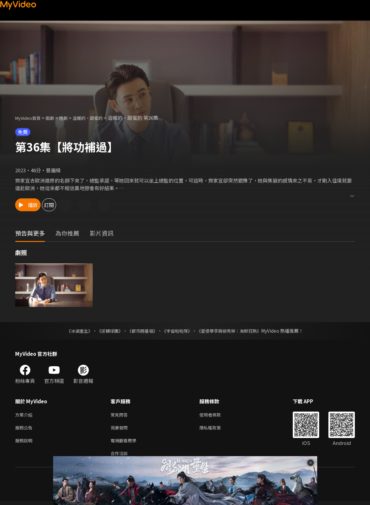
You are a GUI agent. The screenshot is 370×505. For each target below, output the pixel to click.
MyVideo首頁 (30, 117)
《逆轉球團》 (106, 330)
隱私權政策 (215, 428)
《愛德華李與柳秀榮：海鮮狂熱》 (233, 330)
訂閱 (71, 204)
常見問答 (120, 415)
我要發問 (120, 428)
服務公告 (25, 428)
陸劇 (70, 117)
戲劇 (55, 117)
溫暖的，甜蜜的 (97, 117)
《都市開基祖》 (141, 330)
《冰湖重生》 (74, 330)
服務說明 (25, 442)
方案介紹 (25, 415)
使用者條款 (215, 415)
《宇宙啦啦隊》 (178, 330)
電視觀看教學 (125, 442)
